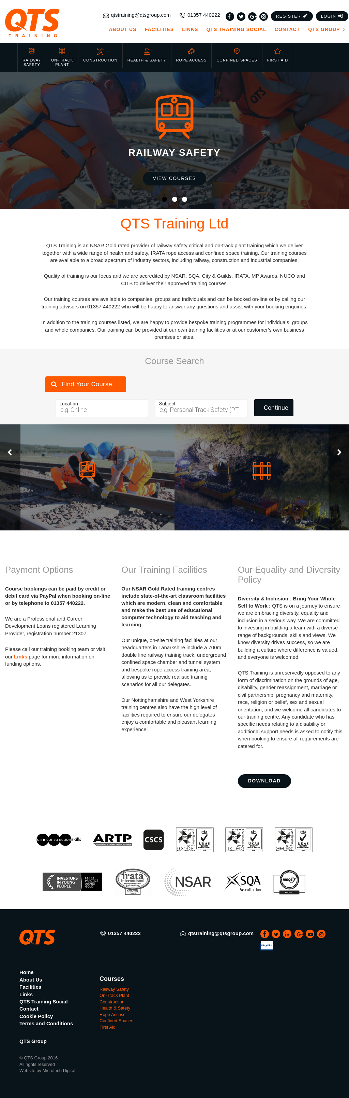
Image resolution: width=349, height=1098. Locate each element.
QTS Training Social (236, 29)
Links (190, 29)
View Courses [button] (174, 178)
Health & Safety (146, 53)
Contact (287, 29)
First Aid (277, 53)
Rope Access (191, 53)
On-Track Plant (62, 55)
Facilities (159, 29)
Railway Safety (31, 55)
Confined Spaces (236, 53)
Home (26, 972)
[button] (292, 16)
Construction (100, 53)
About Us (122, 29)
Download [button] (264, 780)
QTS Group (327, 29)
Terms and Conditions (46, 1023)
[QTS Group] (43, 23)
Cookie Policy (36, 1016)
